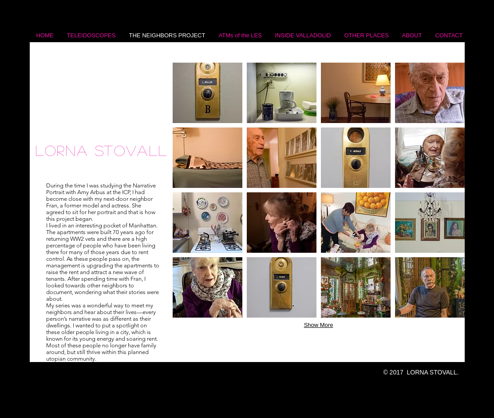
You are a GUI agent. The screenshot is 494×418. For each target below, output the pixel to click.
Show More (318, 325)
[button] (207, 93)
